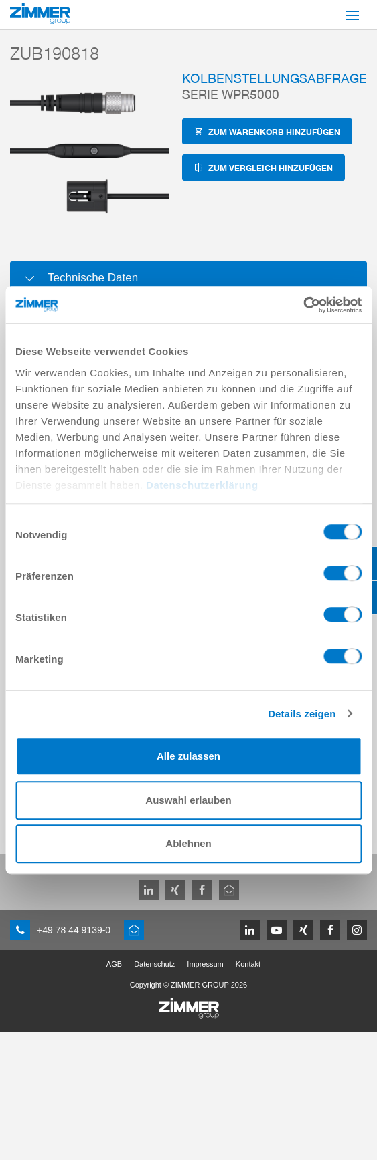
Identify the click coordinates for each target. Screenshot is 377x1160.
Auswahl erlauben (188, 800)
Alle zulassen (188, 756)
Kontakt (248, 964)
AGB (114, 964)
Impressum (205, 964)
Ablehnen (188, 843)
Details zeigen (301, 713)
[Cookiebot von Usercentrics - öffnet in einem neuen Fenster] (303, 305)
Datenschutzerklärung (202, 485)
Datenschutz (154, 964)
